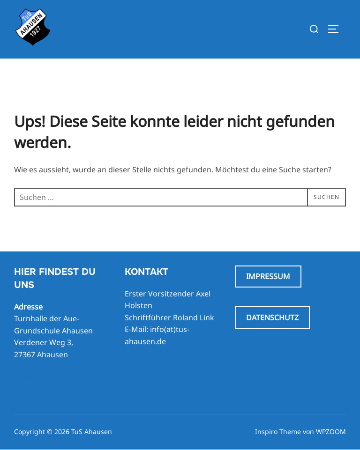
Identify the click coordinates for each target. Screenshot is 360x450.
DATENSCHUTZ (272, 317)
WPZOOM (331, 431)
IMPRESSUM (268, 276)
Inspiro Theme (278, 431)
